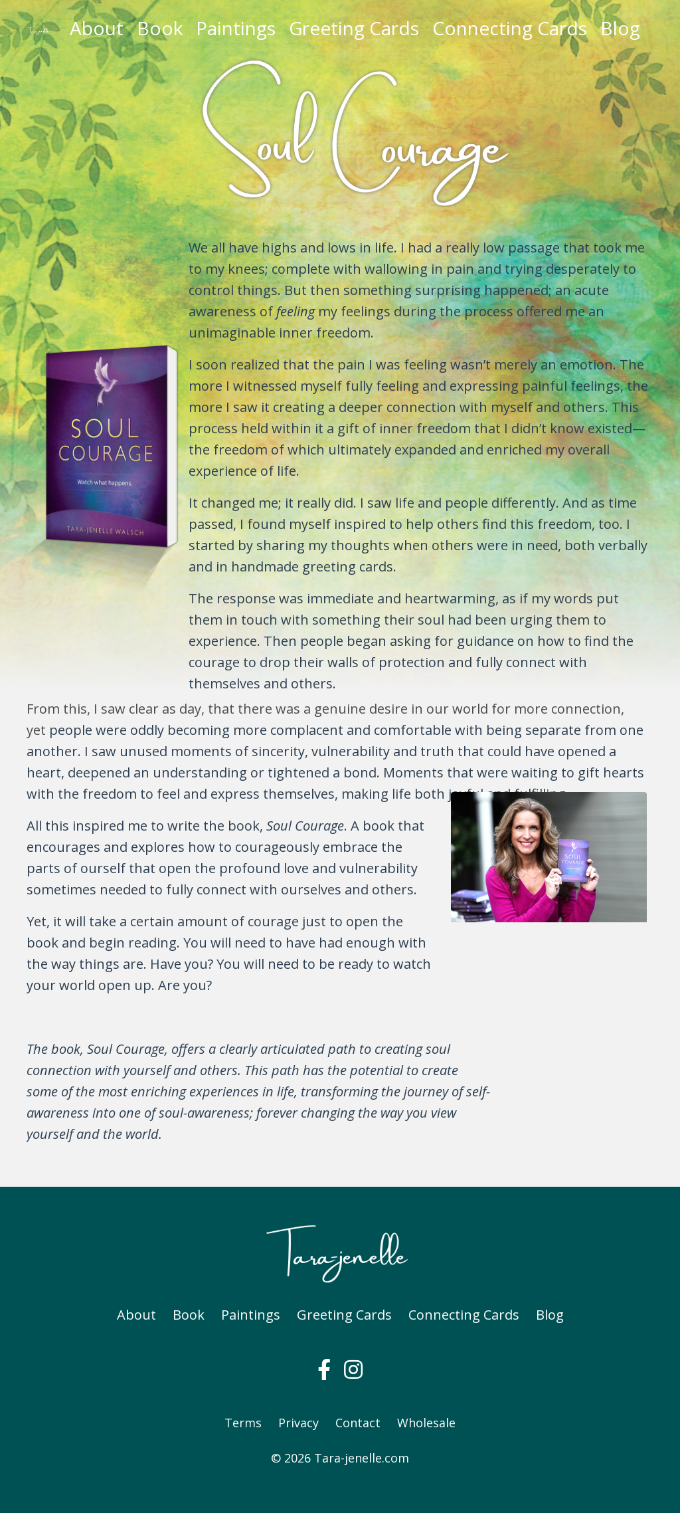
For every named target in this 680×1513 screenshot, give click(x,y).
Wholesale (426, 1423)
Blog (620, 28)
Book (160, 28)
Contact (358, 1423)
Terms (243, 1423)
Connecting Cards (509, 28)
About (97, 28)
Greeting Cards (354, 28)
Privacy (298, 1423)
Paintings (236, 28)
